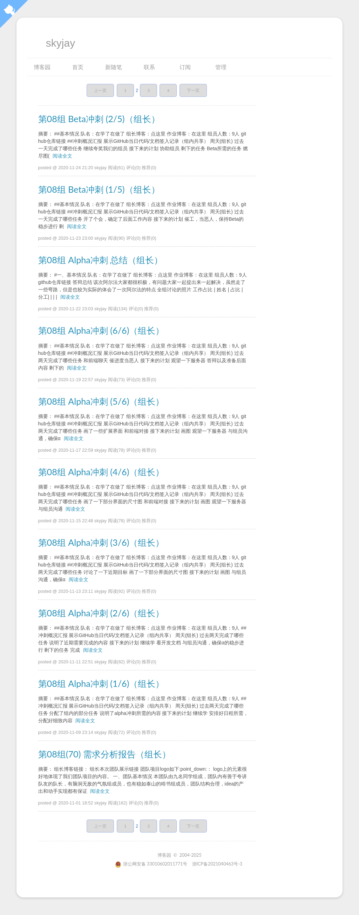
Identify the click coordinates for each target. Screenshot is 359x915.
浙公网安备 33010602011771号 (151, 864)
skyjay (60, 43)
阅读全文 (62, 156)
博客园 (42, 67)
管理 (220, 67)
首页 (77, 67)
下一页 (193, 90)
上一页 (100, 90)
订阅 (185, 67)
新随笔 (113, 67)
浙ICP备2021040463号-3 (217, 864)
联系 (149, 67)
